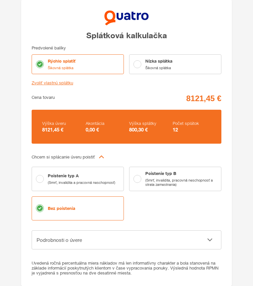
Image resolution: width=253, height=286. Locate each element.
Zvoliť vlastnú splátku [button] (52, 82)
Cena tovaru (43, 97)
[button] (126, 156)
